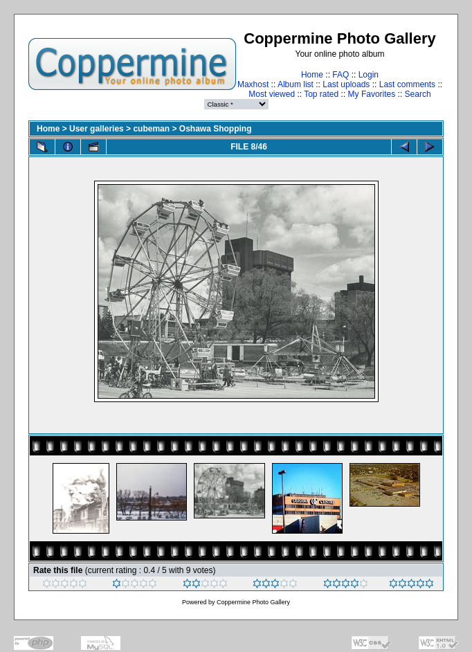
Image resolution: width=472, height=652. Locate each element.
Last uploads (346, 84)
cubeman (151, 129)
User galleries (96, 129)
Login (368, 75)
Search (418, 94)
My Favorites (372, 94)
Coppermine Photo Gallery (253, 602)
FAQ (340, 75)
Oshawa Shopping (215, 129)
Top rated (321, 94)
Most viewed (271, 94)
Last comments (407, 84)
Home (312, 75)
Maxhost (253, 84)
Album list (296, 84)
